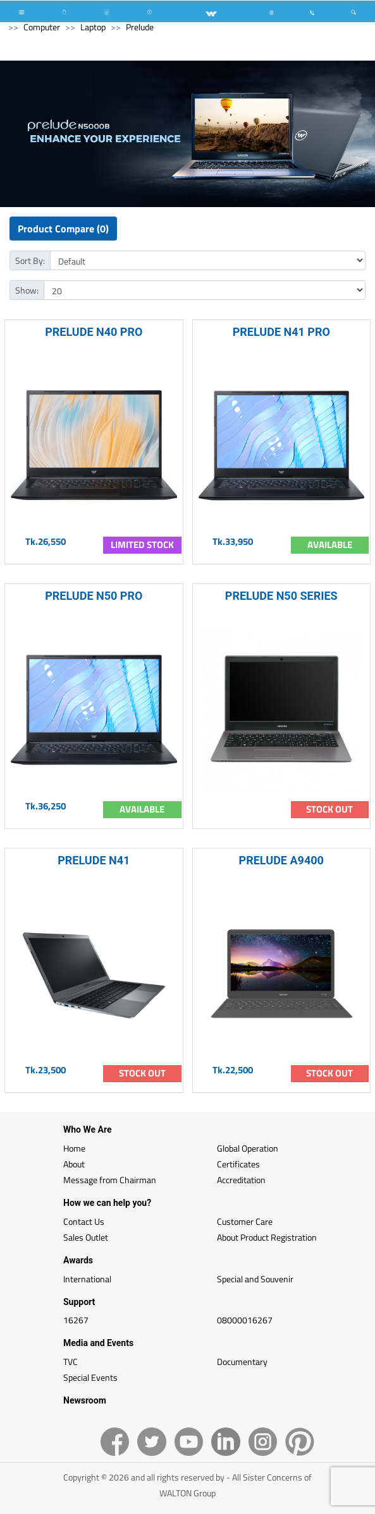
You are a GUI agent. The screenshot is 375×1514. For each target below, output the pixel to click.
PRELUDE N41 (94, 860)
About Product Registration (267, 1237)
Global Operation (247, 1148)
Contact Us (83, 1221)
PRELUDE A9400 (281, 860)
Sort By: (30, 260)
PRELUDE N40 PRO (93, 331)
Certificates (238, 1164)
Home (74, 1148)
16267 (76, 1319)
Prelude (140, 26)
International (87, 1278)
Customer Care (245, 1221)
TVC (70, 1361)
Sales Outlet (85, 1237)
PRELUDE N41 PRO (281, 331)
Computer (41, 26)
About (74, 1164)
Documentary (242, 1361)
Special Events (90, 1377)
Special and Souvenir (255, 1278)
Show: (27, 290)
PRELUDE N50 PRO (93, 595)
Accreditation (241, 1179)
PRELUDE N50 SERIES (281, 595)
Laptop (93, 26)
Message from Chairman (109, 1179)
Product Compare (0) (63, 228)
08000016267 (245, 1319)
